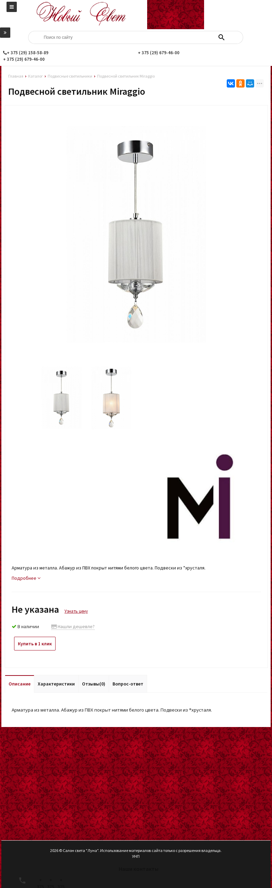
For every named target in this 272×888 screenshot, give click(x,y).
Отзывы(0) (93, 684)
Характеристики (56, 684)
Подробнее (26, 578)
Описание (20, 684)
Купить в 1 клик (35, 644)
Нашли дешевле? (73, 626)
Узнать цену (76, 611)
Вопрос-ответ (128, 684)
